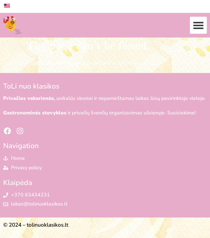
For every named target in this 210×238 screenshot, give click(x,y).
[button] (198, 25)
